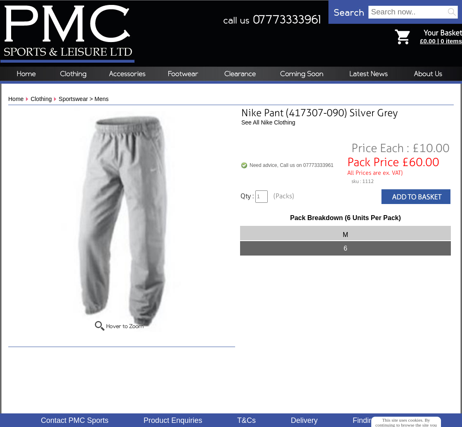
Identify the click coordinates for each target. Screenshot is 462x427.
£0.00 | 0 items (441, 41)
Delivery (304, 420)
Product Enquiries (173, 420)
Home (16, 99)
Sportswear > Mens (83, 99)
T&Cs (246, 420)
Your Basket (443, 33)
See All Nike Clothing (268, 122)
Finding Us (370, 420)
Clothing (41, 99)
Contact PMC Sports (74, 420)
